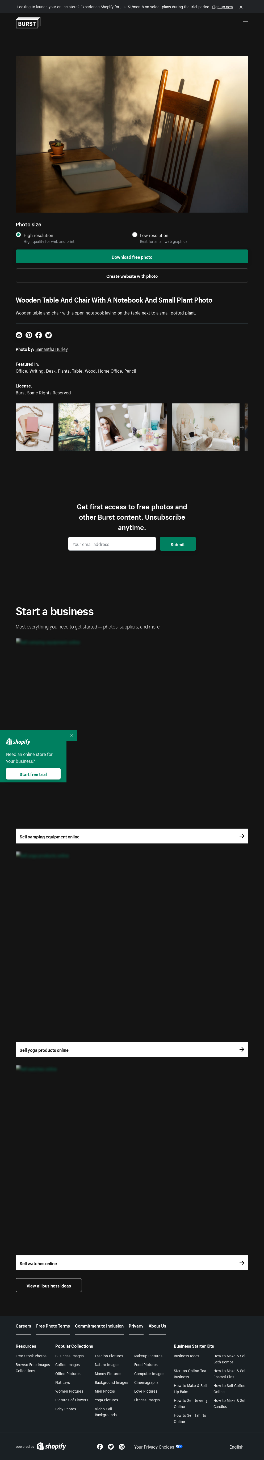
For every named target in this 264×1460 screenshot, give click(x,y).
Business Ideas (186, 1355)
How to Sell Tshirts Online (190, 1418)
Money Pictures (108, 1373)
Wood (90, 370)
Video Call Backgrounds (106, 1412)
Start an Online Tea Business (190, 1373)
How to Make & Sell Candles (229, 1403)
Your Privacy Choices (158, 1446)
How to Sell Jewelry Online (191, 1403)
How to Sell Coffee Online (229, 1388)
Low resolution (154, 235)
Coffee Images (67, 1364)
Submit (178, 543)
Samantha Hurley (51, 348)
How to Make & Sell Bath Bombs (229, 1358)
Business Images (69, 1355)
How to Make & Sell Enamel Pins (229, 1373)
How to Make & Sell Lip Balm (190, 1388)
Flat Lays (62, 1382)
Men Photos (105, 1391)
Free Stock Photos (31, 1355)
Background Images (111, 1382)
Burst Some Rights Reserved (43, 392)
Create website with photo (132, 275)
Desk (51, 370)
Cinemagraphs (146, 1382)
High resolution (38, 235)
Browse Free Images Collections (33, 1367)
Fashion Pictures (109, 1355)
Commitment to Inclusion (99, 1325)
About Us (157, 1325)
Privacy (136, 1325)
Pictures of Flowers (71, 1399)
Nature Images (107, 1364)
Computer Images (149, 1373)
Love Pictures (145, 1391)
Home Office (110, 370)
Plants (64, 370)
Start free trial (33, 773)
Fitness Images (147, 1399)
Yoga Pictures (106, 1399)
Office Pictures (68, 1373)
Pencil (130, 370)
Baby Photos (65, 1408)
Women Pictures (69, 1391)
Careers (23, 1325)
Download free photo (132, 256)
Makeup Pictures (148, 1355)
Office (21, 370)
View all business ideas (49, 1285)
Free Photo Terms (53, 1325)
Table (77, 370)
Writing (37, 370)
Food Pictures (146, 1364)
